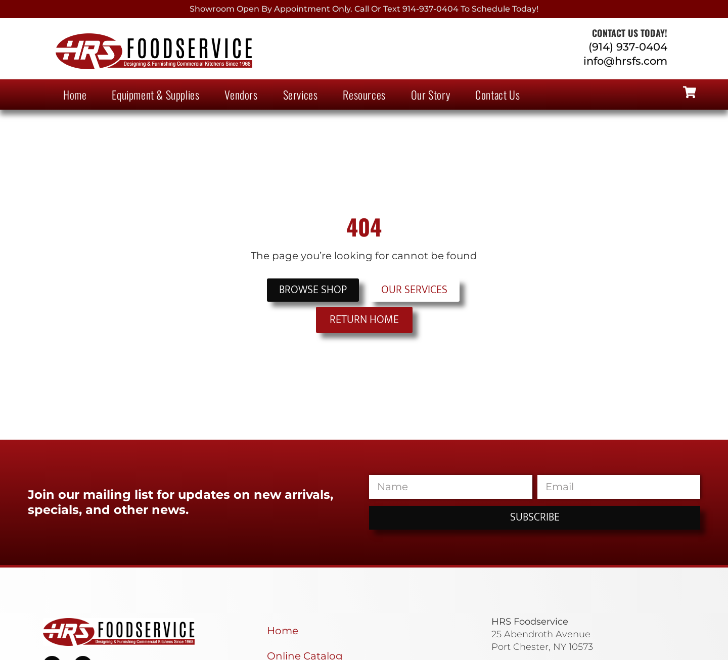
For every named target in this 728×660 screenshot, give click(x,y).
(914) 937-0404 (627, 46)
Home (74, 94)
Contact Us (497, 94)
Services (300, 94)
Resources (364, 94)
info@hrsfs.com (625, 61)
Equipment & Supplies (155, 94)
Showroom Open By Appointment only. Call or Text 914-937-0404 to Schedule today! (364, 9)
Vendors (240, 94)
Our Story (430, 94)
